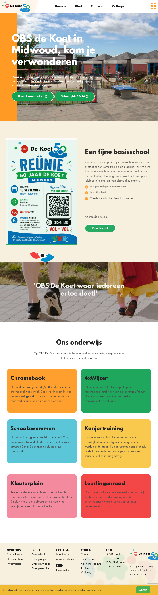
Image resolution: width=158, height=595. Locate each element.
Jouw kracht (62, 554)
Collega (118, 6)
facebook (87, 568)
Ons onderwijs (14, 554)
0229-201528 (113, 566)
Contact (85, 554)
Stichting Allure (15, 559)
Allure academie (65, 559)
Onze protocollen (40, 568)
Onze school (38, 554)
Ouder (96, 6)
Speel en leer (63, 570)
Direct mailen (88, 559)
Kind (78, 6)
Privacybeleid (14, 563)
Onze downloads (40, 563)
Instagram (88, 572)
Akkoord (143, 590)
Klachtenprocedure (91, 563)
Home (59, 6)
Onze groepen (39, 559)
